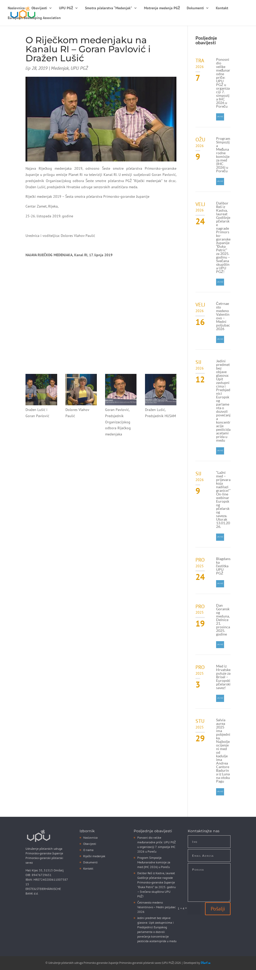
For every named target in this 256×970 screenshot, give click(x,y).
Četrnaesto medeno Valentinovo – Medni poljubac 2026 (223, 316)
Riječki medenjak (94, 856)
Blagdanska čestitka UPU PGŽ (223, 565)
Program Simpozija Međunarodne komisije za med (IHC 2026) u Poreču (223, 154)
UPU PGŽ (66, 8)
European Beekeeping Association (34, 18)
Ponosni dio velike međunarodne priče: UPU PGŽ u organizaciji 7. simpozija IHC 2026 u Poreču (223, 82)
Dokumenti (195, 8)
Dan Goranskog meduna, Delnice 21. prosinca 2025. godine (223, 619)
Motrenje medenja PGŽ (162, 8)
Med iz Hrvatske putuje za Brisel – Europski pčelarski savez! (223, 677)
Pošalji (218, 908)
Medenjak (60, 68)
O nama (88, 850)
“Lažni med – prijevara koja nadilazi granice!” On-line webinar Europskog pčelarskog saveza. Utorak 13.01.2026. (223, 499)
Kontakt (222, 8)
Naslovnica (16, 8)
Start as (205, 962)
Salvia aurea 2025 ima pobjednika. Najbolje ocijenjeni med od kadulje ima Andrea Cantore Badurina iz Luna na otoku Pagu (223, 750)
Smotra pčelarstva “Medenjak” (108, 8)
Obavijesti (39, 8)
